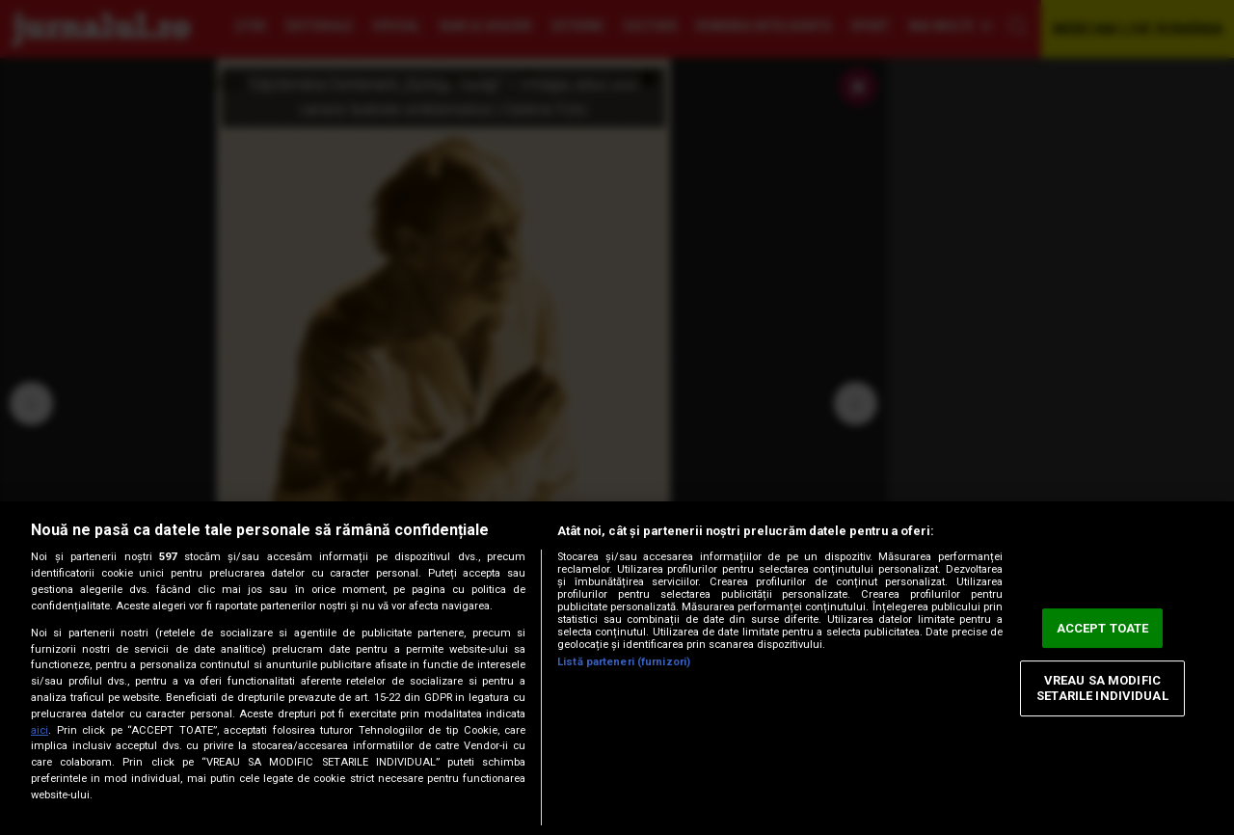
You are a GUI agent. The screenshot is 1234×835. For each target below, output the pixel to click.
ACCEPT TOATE (1103, 628)
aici (39, 730)
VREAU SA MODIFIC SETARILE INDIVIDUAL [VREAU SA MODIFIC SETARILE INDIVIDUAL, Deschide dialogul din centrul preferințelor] (1101, 689)
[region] (617, 668)
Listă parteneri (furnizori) (623, 662)
